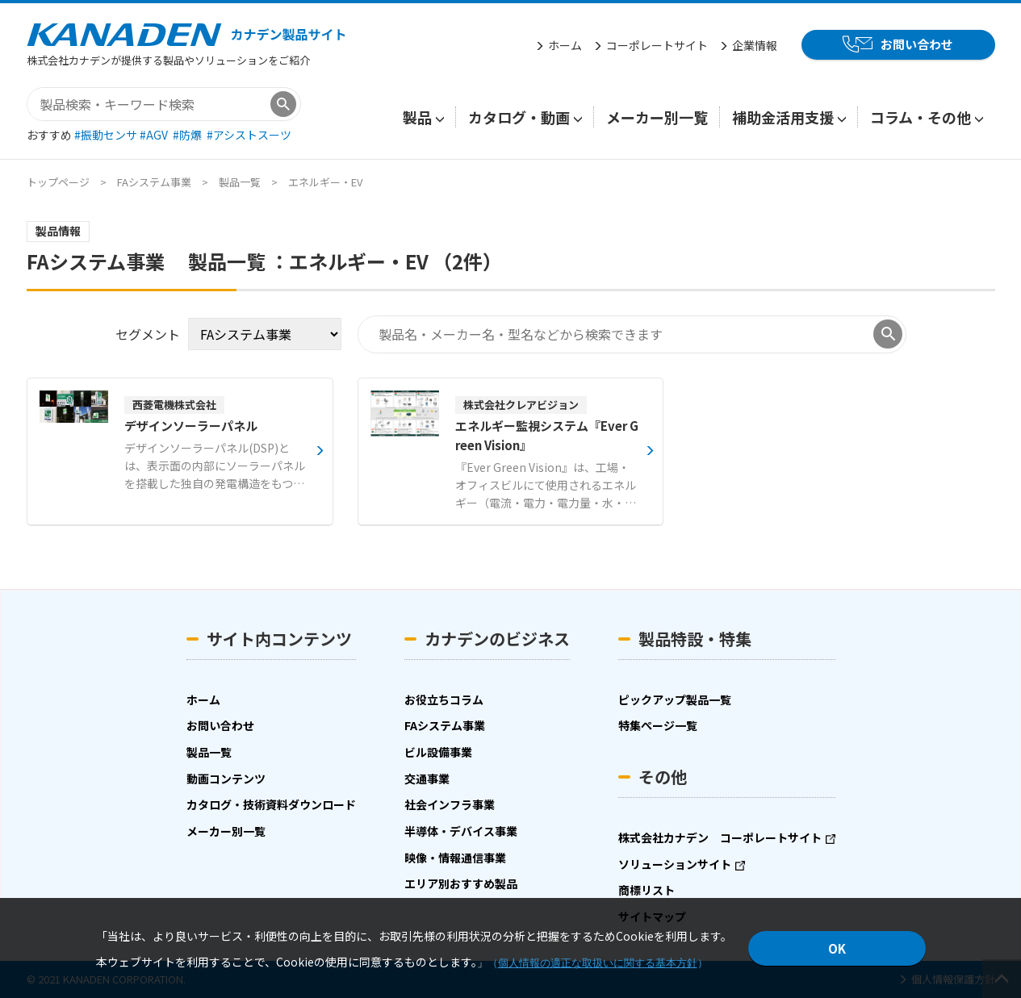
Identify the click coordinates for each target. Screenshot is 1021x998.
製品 (417, 116)
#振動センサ (107, 135)
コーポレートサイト (657, 45)
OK (837, 948)
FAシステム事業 (154, 182)
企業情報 (754, 45)
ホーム (565, 45)
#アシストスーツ (249, 135)
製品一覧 (240, 182)
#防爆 (188, 135)
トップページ (58, 182)
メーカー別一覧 (657, 116)
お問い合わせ (917, 43)
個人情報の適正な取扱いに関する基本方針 (597, 963)
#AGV (155, 135)
